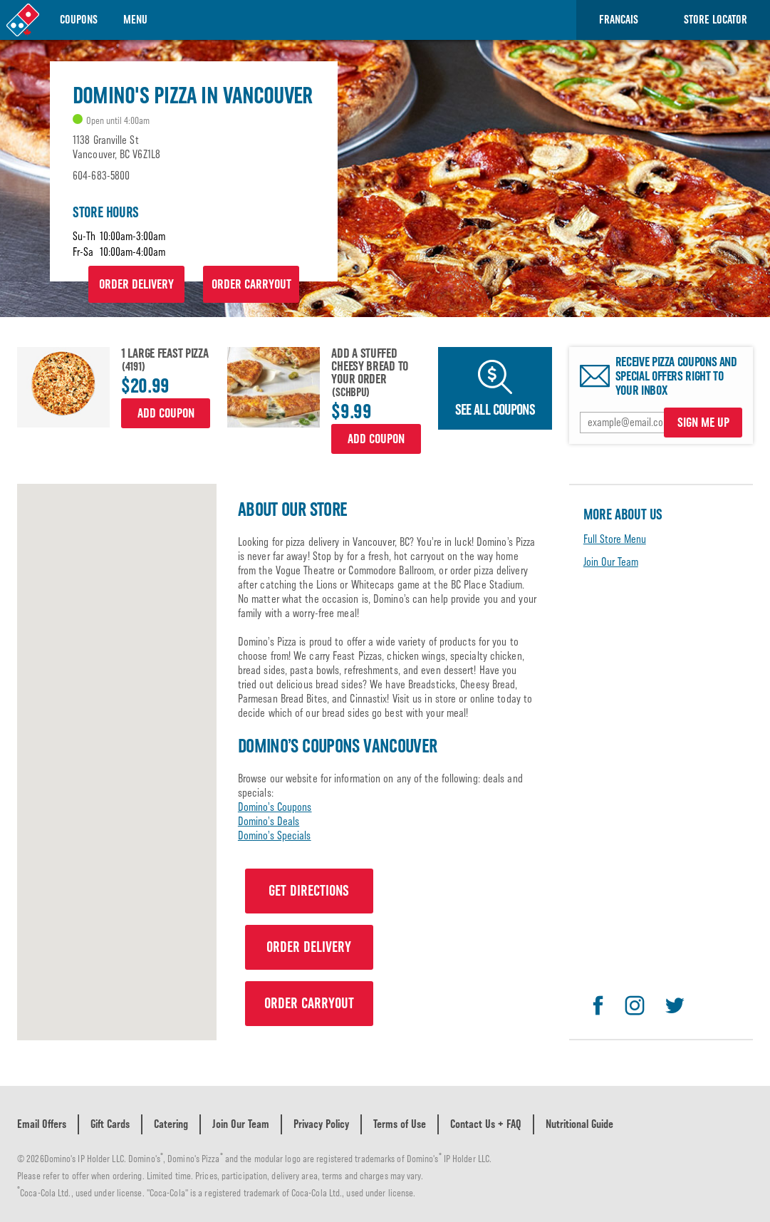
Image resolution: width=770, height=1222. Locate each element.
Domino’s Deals (268, 821)
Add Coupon (165, 413)
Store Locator (715, 19)
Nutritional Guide (579, 1124)
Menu (135, 19)
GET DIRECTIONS (309, 890)
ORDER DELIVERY (136, 284)
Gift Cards (110, 1124)
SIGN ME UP (703, 422)
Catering (171, 1124)
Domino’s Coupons (275, 807)
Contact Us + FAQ (485, 1124)
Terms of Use (399, 1124)
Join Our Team (610, 562)
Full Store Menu (614, 539)
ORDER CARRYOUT (251, 284)
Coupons (79, 19)
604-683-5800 (101, 175)
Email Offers (41, 1124)
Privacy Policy (321, 1124)
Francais (618, 19)
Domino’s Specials (274, 835)
